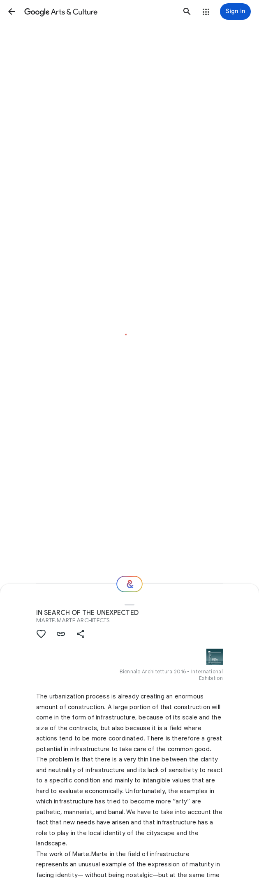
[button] (11, 11)
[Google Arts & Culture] (99, 11)
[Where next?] (129, 584)
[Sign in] (235, 11)
